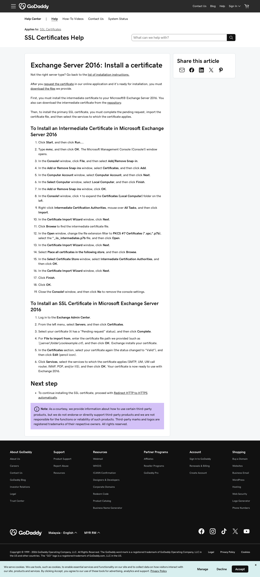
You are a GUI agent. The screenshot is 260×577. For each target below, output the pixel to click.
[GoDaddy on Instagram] (212, 533)
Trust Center (17, 501)
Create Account (198, 473)
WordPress (238, 480)
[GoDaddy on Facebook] (201, 533)
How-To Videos (72, 18)
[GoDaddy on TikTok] (224, 533)
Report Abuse (61, 466)
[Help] (222, 6)
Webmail (98, 459)
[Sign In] (235, 6)
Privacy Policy (227, 552)
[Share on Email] (182, 70)
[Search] (231, 37)
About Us (15, 459)
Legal (13, 494)
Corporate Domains (104, 487)
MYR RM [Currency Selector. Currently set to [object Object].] (92, 532)
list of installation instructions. (108, 74)
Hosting (236, 487)
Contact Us (96, 18)
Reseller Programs (154, 466)
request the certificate (59, 83)
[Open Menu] (11, 6)
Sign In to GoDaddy (200, 459)
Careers (14, 466)
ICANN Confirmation (104, 473)
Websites (237, 466)
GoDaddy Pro (151, 473)
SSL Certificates (50, 29)
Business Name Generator (107, 508)
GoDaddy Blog (18, 480)
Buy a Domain (240, 459)
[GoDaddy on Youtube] (246, 533)
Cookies (245, 552)
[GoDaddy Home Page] (26, 532)
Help (54, 18)
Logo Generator (241, 501)
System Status (118, 18)
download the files (43, 88)
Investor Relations (20, 487)
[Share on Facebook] (192, 70)
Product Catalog (102, 501)
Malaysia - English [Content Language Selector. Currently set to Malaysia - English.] (63, 532)
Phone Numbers (241, 508)
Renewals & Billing (200, 466)
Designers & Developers (106, 480)
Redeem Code (101, 494)
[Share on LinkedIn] (201, 70)
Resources (59, 473)
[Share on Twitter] (211, 70)
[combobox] (179, 37)
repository (114, 102)
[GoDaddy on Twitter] (235, 533)
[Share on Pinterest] (221, 70)
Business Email (240, 473)
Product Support (62, 459)
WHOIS (97, 466)
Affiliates (148, 459)
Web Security (239, 494)
